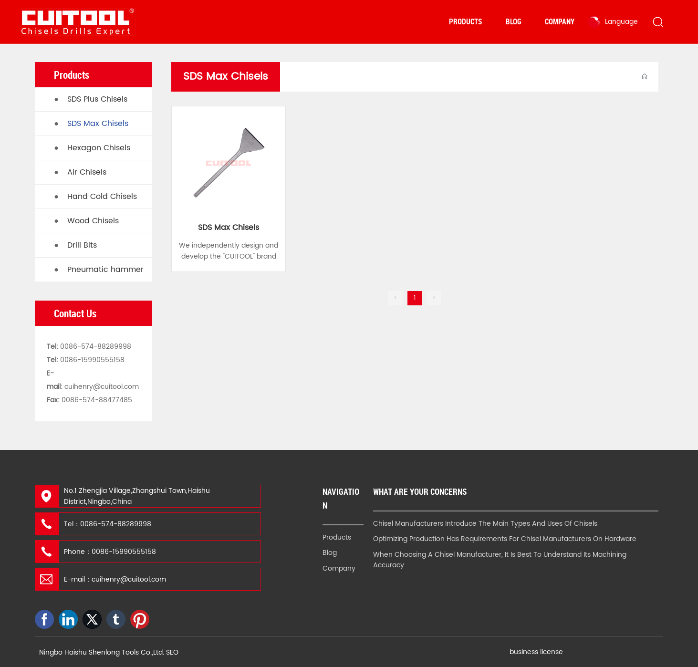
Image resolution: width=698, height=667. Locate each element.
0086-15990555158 (92, 359)
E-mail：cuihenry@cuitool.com (115, 579)
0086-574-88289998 (95, 346)
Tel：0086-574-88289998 (107, 524)
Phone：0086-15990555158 (110, 551)
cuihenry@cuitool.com (101, 386)
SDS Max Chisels (228, 227)
